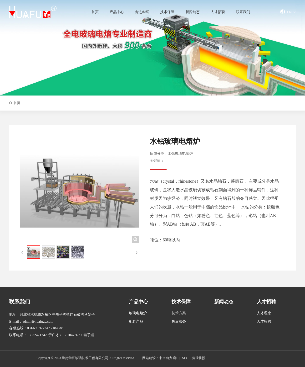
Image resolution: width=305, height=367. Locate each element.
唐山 (176, 358)
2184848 (57, 328)
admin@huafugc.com (37, 321)
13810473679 (72, 335)
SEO (185, 358)
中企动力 (165, 358)
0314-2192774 (37, 328)
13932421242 (37, 335)
